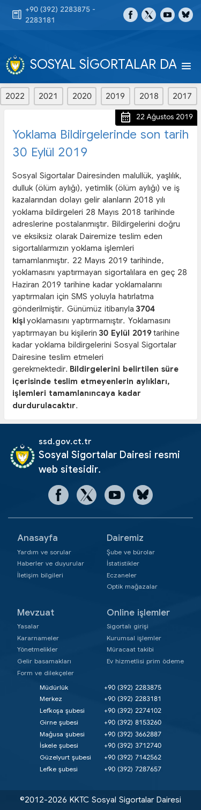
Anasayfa (37, 538)
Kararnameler (38, 638)
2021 (48, 96)
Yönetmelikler (37, 649)
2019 (115, 96)
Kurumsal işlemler (134, 638)
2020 (82, 96)
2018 (149, 96)
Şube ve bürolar (131, 552)
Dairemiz (125, 538)
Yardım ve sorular (44, 552)
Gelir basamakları (44, 661)
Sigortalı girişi (127, 626)
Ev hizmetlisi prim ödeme (145, 661)
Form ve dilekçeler (45, 673)
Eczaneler (122, 575)
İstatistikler (123, 563)
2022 (15, 96)
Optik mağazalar (132, 586)
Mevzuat (35, 612)
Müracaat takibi (130, 649)
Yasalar (28, 626)
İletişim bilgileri (40, 575)
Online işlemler (138, 612)
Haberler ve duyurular (50, 563)
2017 (182, 96)
